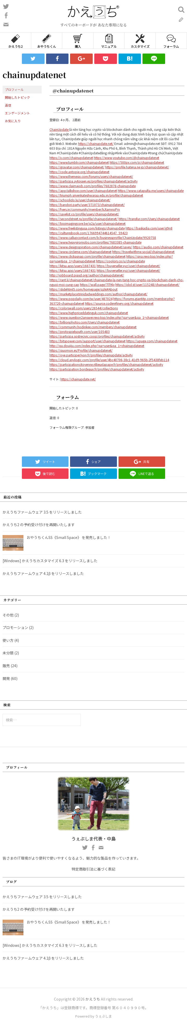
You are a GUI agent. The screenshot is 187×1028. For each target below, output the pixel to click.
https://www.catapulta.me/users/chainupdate (151, 190)
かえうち (92, 999)
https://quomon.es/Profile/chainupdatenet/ (81, 350)
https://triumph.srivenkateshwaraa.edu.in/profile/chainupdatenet (96, 195)
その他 (8, 615)
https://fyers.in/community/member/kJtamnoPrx (84, 209)
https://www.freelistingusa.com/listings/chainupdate (87, 228)
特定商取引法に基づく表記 (93, 869)
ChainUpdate (59, 129)
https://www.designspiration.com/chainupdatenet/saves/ (90, 247)
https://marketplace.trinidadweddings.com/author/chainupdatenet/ (98, 294)
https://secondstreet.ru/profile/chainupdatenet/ (83, 218)
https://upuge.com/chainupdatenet (151, 341)
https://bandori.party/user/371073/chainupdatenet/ (87, 204)
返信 (8, 105)
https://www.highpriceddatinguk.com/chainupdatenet (88, 312)
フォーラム (171, 41)
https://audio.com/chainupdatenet (158, 247)
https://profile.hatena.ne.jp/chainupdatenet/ (137, 167)
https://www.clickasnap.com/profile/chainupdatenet (87, 256)
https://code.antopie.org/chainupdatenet (79, 171)
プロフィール (14, 89)
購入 (77, 41)
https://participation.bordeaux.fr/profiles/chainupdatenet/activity (96, 369)
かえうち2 (15, 41)
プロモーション (15, 627)
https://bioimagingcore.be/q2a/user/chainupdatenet (87, 223)
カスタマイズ (140, 41)
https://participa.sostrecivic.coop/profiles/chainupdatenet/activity (97, 336)
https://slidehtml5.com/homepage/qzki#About (83, 289)
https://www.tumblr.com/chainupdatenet (79, 162)
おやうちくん (46, 41)
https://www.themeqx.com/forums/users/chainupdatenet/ (91, 176)
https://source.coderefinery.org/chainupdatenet (119, 303)
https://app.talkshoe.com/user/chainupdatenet (83, 190)
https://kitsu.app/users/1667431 (72, 265)
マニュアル (109, 41)
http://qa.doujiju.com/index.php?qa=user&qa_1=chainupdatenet (96, 345)
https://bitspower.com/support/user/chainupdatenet (87, 341)
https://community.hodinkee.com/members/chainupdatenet (92, 327)
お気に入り (13, 121)
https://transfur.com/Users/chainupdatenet (149, 218)
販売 (6, 665)
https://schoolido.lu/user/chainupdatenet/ (79, 200)
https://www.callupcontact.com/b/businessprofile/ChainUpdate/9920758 (102, 237)
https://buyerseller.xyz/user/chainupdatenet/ (128, 265)
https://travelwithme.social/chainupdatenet (143, 251)
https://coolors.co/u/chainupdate (120, 261)
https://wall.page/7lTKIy (97, 284)
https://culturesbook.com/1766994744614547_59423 (88, 233)
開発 (6, 678)
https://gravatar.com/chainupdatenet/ (76, 167)
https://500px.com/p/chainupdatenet (137, 162)
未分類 (8, 652)
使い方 (8, 640)
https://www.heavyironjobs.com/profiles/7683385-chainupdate (95, 242)
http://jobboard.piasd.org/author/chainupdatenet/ (86, 275)
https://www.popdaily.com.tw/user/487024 (81, 298)
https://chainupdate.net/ (96, 143)
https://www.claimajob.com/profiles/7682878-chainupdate (92, 186)
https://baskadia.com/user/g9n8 (149, 228)
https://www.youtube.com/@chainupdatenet (126, 157)
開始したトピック (17, 97)
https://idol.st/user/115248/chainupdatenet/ (147, 284)
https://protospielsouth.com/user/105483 (79, 331)
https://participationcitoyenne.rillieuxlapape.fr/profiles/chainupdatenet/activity (106, 364)
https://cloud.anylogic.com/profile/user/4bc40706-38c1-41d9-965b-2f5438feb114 (109, 359)
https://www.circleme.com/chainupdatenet (80, 251)
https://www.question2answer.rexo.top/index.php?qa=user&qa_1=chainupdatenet (109, 317)
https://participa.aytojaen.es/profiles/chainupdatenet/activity (93, 181)
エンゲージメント (17, 113)
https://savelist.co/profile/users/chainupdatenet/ (84, 214)
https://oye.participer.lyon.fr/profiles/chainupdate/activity (91, 355)
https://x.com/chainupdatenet (71, 157)
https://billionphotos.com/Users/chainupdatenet (84, 322)
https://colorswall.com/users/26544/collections (83, 308)
